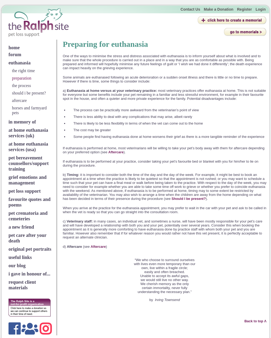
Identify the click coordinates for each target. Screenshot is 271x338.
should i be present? (29, 93)
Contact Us (190, 9)
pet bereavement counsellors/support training (29, 163)
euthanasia (20, 62)
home (14, 47)
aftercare (19, 100)
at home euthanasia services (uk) (28, 132)
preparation (21, 78)
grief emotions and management (28, 180)
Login (261, 9)
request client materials (22, 284)
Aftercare (115, 152)
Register (244, 9)
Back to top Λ (255, 321)
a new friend (21, 227)
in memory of (22, 122)
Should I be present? (189, 199)
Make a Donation (218, 9)
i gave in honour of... (29, 274)
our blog (17, 265)
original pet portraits (30, 249)
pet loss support (25, 191)
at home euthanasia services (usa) (28, 146)
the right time (23, 70)
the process (21, 85)
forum (15, 54)
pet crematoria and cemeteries (28, 216)
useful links (20, 257)
